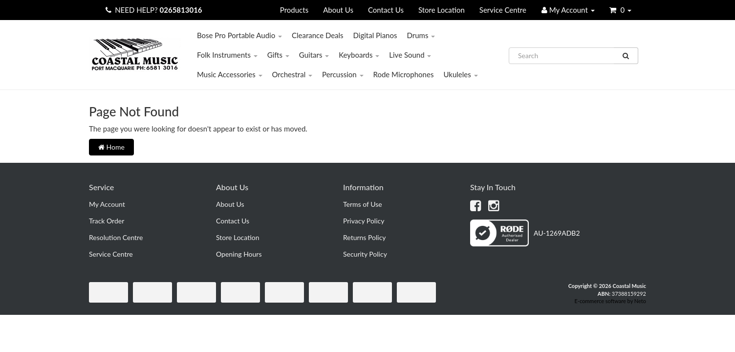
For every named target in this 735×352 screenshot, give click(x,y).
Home (111, 147)
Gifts (278, 54)
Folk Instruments (227, 54)
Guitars (314, 54)
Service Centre (502, 9)
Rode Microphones (403, 74)
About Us (338, 9)
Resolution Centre (116, 237)
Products (294, 9)
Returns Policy (364, 237)
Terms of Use (362, 204)
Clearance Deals (318, 35)
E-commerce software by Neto (610, 301)
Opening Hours (239, 254)
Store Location (441, 9)
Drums (421, 35)
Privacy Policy (363, 221)
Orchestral (292, 74)
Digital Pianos (375, 35)
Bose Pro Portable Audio (239, 35)
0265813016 (181, 9)
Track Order (106, 221)
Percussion (343, 74)
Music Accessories (229, 74)
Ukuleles (460, 74)
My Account (107, 204)
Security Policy (365, 254)
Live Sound (410, 54)
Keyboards (359, 54)
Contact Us (386, 9)
